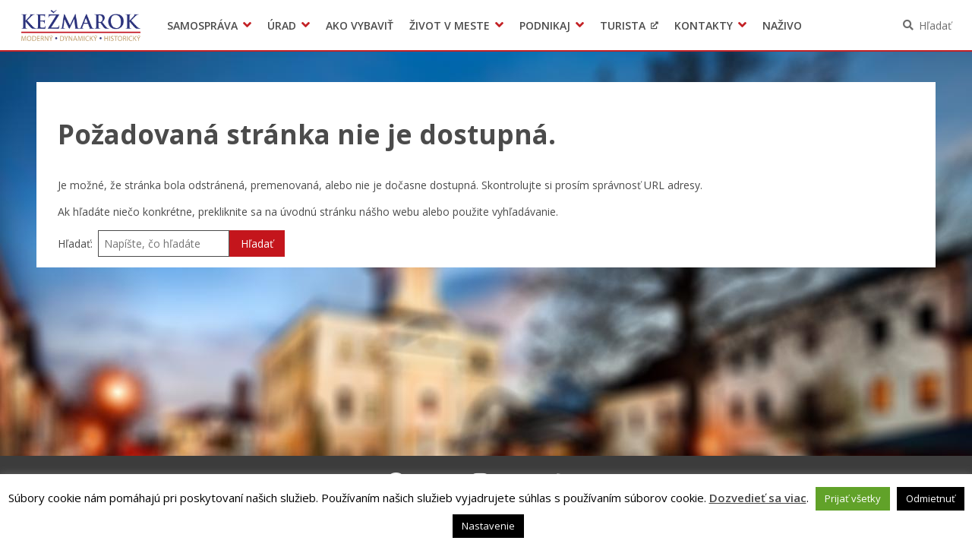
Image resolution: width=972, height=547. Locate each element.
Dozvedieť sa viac (757, 497)
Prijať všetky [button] (853, 498)
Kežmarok (80, 25)
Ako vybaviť (359, 25)
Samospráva (202, 25)
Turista (622, 25)
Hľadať (935, 25)
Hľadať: (75, 243)
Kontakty (703, 25)
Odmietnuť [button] (930, 498)
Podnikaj (544, 25)
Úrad (281, 25)
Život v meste (449, 25)
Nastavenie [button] (488, 526)
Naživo (782, 25)
